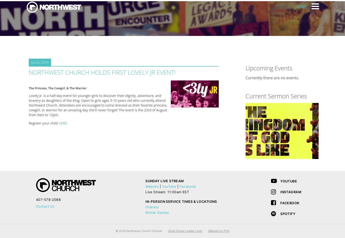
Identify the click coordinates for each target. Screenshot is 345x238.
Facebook (188, 186)
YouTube (169, 186)
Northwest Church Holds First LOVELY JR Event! (102, 72)
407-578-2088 (48, 200)
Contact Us (45, 206)
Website (152, 186)
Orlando (152, 207)
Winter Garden (157, 212)
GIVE (302, 6)
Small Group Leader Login (185, 231)
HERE (62, 123)
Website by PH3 (219, 231)
